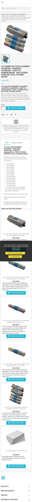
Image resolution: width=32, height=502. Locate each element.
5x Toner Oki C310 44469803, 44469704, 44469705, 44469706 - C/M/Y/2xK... (16, 408)
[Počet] (3, 108)
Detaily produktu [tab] (17, 143)
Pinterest (15, 114)
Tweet (11, 114)
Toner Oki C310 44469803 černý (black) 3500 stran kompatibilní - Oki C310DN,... (16, 234)
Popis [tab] (7, 143)
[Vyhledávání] (16, 8)
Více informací (16, 249)
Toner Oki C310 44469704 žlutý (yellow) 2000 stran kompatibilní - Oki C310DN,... (16, 364)
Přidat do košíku (16, 108)
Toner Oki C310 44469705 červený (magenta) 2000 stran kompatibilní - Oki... (16, 321)
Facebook (3, 478)
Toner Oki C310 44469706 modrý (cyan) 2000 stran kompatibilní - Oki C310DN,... (16, 278)
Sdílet (7, 114)
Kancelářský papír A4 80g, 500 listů (16, 451)
